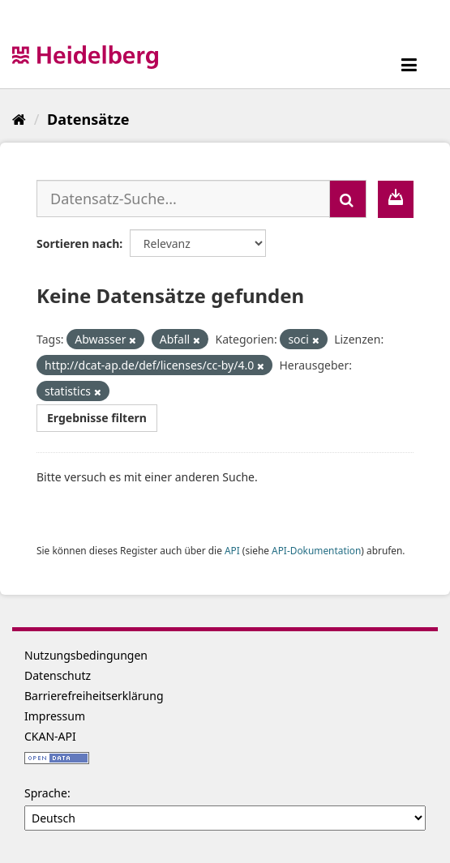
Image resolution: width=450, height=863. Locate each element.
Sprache (45, 793)
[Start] (19, 119)
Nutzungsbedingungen (86, 655)
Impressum (54, 716)
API (232, 550)
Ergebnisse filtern (97, 417)
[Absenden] (347, 199)
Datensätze (88, 119)
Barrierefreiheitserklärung (94, 695)
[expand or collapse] (409, 64)
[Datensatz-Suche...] (183, 198)
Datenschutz (57, 675)
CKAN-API (50, 736)
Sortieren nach (77, 243)
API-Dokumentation (316, 550)
